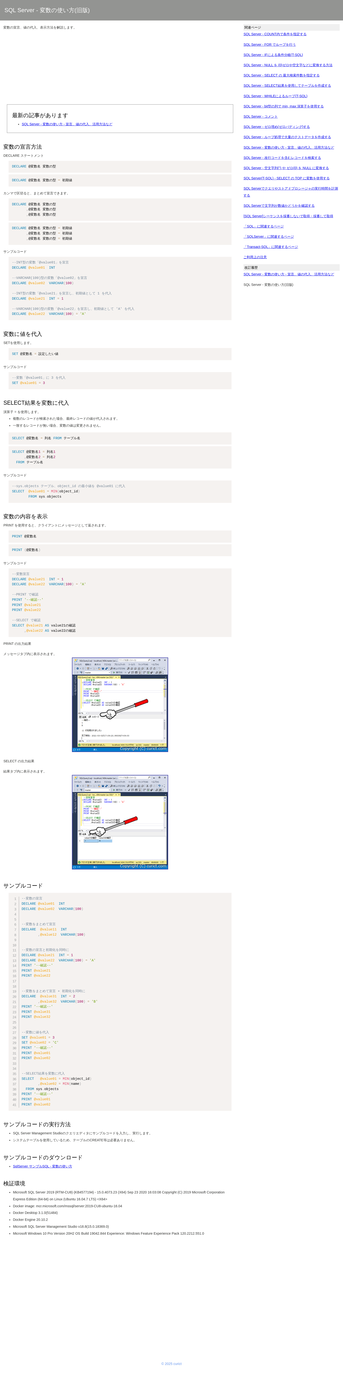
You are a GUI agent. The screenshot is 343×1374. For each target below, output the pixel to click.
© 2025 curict (171, 1364)
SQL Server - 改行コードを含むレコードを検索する (282, 158)
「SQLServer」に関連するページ (268, 236)
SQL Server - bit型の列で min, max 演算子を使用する (283, 106)
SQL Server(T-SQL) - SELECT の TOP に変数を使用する (286, 178)
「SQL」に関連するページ (263, 226)
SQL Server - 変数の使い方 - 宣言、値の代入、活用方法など (67, 124)
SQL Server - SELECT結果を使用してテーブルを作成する (287, 85)
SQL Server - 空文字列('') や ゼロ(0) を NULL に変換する (286, 168)
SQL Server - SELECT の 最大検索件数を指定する (281, 75)
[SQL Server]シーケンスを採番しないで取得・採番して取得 (288, 216)
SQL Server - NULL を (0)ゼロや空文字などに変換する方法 (287, 65)
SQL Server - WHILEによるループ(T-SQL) (275, 96)
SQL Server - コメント (260, 116)
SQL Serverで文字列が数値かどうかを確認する (279, 205)
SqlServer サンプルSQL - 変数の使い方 (42, 1166)
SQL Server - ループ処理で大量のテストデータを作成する (287, 137)
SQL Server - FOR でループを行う (269, 44)
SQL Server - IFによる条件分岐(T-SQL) (273, 55)
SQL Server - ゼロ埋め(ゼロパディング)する (276, 127)
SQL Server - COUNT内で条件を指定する (275, 34)
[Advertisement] (120, 67)
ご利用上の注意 (255, 257)
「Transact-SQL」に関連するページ (270, 247)
